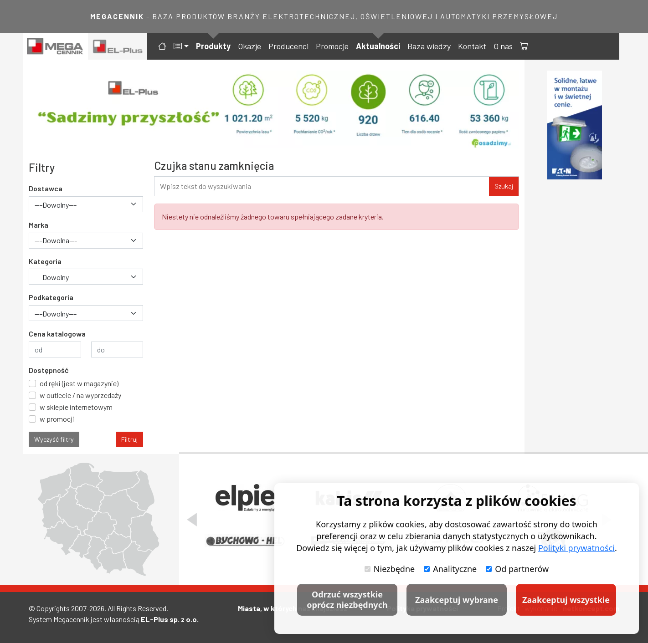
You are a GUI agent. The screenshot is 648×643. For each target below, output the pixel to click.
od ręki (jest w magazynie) (79, 383)
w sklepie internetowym (76, 407)
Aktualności (378, 46)
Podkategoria (51, 297)
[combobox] (86, 204)
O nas (503, 46)
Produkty (213, 46)
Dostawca (45, 188)
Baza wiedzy (429, 46)
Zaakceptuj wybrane (456, 599)
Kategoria (45, 261)
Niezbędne (390, 568)
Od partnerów (517, 568)
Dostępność (49, 370)
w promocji (57, 418)
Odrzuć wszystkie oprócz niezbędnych (347, 599)
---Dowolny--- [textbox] (56, 204)
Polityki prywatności (576, 547)
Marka (38, 224)
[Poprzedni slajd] (191, 520)
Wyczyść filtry (54, 439)
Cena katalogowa (57, 333)
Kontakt (472, 46)
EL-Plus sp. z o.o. (170, 619)
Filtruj (129, 439)
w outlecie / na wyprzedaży (80, 395)
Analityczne (450, 568)
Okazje (249, 46)
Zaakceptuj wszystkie (566, 599)
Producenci (288, 46)
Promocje (332, 46)
